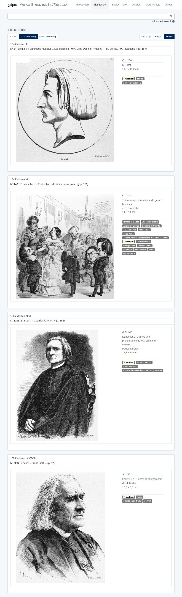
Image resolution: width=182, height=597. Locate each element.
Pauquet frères (129, 366)
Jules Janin (128, 234)
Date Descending (47, 36)
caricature (127, 250)
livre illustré (140, 250)
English (158, 36)
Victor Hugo (144, 230)
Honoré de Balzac (131, 222)
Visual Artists (153, 4)
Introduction (82, 4)
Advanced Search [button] (162, 21)
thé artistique (129, 254)
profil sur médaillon (132, 83)
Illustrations (100, 4)
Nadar (139, 497)
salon (151, 250)
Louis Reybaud (143, 242)
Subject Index (119, 4)
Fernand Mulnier (144, 362)
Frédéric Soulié (144, 246)
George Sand (129, 246)
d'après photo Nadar (132, 501)
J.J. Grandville (129, 230)
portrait (140, 79)
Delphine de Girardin (151, 226)
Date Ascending (28, 36)
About (168, 4)
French (169, 36)
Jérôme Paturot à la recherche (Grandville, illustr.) (145, 238)
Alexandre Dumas (131, 226)
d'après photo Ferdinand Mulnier (137, 370)
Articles (136, 4)
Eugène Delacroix (150, 222)
